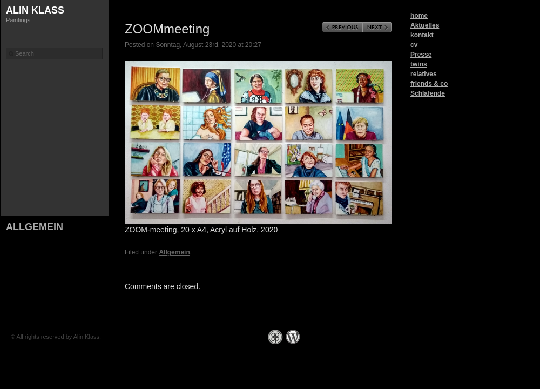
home (419, 15)
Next (377, 27)
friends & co (429, 84)
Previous (342, 27)
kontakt (422, 35)
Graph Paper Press (275, 337)
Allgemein (34, 227)
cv (413, 45)
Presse (420, 54)
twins (418, 64)
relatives (423, 74)
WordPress (293, 337)
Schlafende (427, 93)
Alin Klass (35, 10)
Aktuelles (424, 25)
